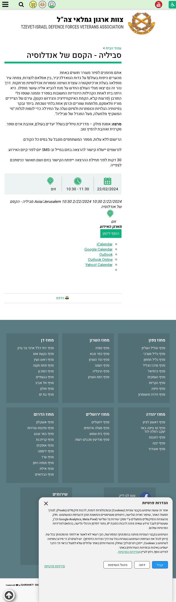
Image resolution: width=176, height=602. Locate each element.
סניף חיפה (158, 388)
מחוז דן (47, 340)
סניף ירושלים (100, 422)
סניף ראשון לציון (154, 422)
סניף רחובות (157, 437)
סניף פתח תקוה (43, 365)
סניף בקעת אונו (43, 353)
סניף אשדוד (156, 449)
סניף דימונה (46, 451)
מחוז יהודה (155, 414)
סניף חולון (47, 388)
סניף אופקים (45, 445)
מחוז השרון (99, 340)
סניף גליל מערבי (154, 353)
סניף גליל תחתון (154, 359)
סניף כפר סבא (99, 353)
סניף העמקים (156, 377)
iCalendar (105, 244)
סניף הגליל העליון (153, 348)
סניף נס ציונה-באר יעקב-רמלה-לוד (152, 430)
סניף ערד (47, 457)
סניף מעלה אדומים (96, 428)
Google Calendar (98, 249)
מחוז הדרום (44, 414)
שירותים (60, 494)
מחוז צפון (157, 340)
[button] (21, 5)
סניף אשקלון (45, 422)
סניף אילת (47, 468)
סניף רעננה (102, 365)
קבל (160, 565)
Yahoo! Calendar (99, 265)
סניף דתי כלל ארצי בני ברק (35, 348)
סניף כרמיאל (156, 371)
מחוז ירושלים (97, 414)
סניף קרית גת (45, 439)
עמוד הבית (114, 48)
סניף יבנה (159, 443)
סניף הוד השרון (99, 359)
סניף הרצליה (101, 371)
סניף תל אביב (44, 382)
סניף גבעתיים (45, 377)
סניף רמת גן (46, 371)
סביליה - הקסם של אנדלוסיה (74, 55)
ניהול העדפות (117, 565)
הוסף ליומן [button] (111, 233)
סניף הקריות (157, 382)
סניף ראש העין (44, 359)
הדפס (60, 298)
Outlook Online (100, 259)
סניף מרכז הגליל (154, 365)
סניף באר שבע (44, 433)
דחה (142, 565)
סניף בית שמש (99, 433)
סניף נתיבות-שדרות (40, 428)
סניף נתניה (102, 348)
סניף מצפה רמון (43, 462)
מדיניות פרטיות (54, 566)
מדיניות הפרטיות (128, 552)
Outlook (106, 254)
